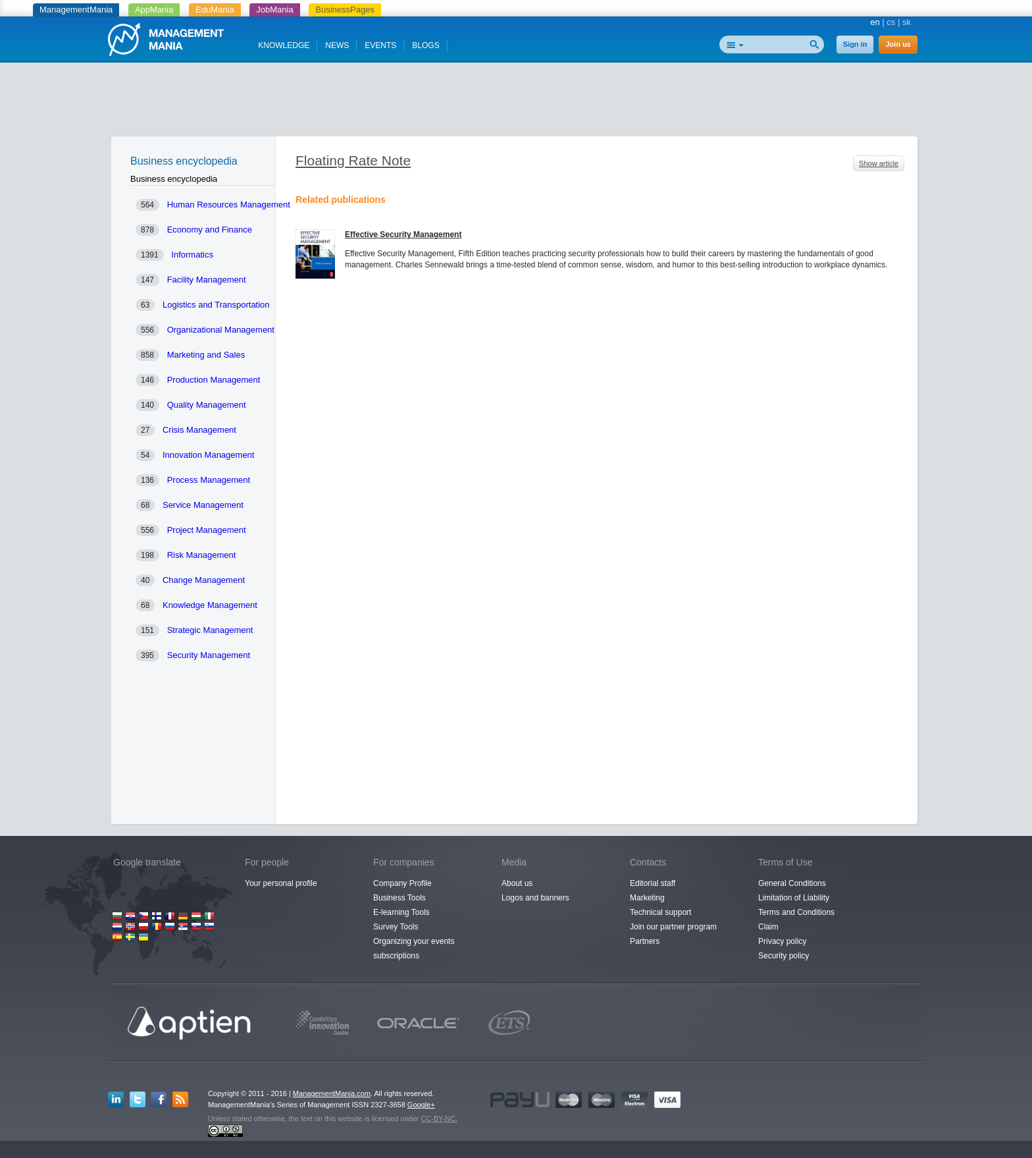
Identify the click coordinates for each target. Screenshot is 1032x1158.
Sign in (855, 44)
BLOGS (425, 45)
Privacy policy (782, 941)
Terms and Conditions (796, 912)
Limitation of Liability (793, 897)
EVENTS (380, 45)
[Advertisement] (516, 102)
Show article (878, 163)
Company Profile (402, 883)
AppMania (154, 9)
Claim (768, 926)
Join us (898, 44)
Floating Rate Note (353, 160)
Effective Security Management (403, 234)
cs (891, 22)
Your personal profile (281, 883)
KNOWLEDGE (283, 45)
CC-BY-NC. (439, 1118)
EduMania (214, 9)
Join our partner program (673, 926)
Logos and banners (535, 897)
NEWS (337, 45)
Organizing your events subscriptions (413, 948)
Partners (644, 941)
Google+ (421, 1105)
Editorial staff (652, 883)
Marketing (647, 897)
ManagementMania (76, 9)
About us (517, 883)
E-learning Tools (401, 912)
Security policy (783, 955)
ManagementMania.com (332, 1093)
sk (906, 22)
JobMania (274, 9)
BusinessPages (344, 9)
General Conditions (792, 883)
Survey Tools (395, 926)
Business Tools (399, 897)
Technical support (660, 912)
